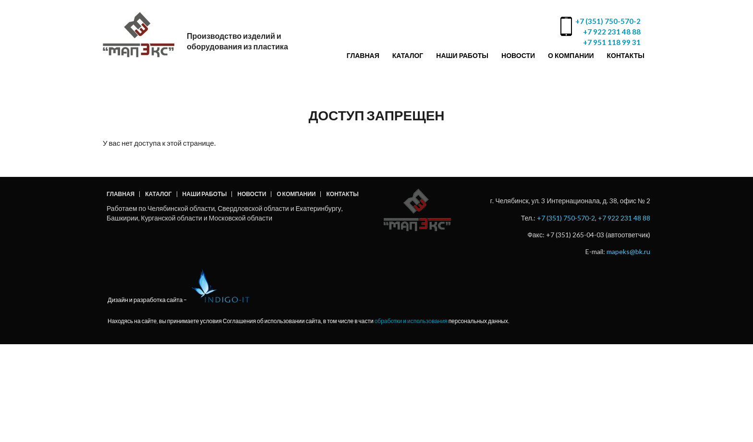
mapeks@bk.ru (628, 251)
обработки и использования (411, 321)
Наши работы (462, 55)
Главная (363, 55)
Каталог (408, 55)
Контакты (625, 55)
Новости (518, 55)
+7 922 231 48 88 (612, 31)
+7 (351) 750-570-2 (608, 21)
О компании (571, 55)
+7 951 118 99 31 (612, 42)
